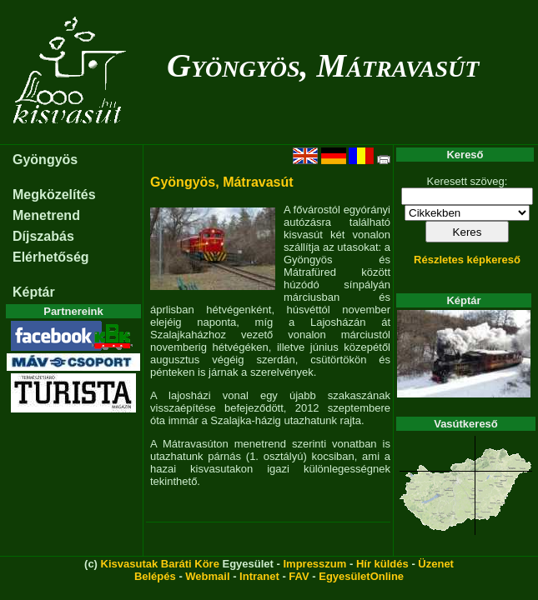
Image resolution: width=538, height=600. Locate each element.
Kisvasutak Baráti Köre (160, 564)
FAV (299, 576)
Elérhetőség (51, 257)
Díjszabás (43, 236)
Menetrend (46, 215)
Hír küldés (382, 564)
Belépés (155, 576)
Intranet (259, 576)
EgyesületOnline (361, 576)
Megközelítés (54, 195)
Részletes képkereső (467, 259)
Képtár (34, 292)
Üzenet (436, 564)
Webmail (207, 576)
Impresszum (314, 564)
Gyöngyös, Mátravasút (323, 65)
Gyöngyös (45, 159)
